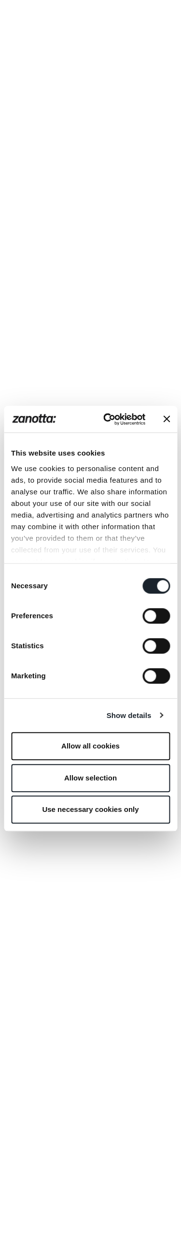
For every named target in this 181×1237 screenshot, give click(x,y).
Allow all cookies (90, 746)
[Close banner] (166, 419)
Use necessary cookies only (90, 809)
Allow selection (90, 778)
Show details (129, 715)
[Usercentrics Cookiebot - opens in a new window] (107, 419)
